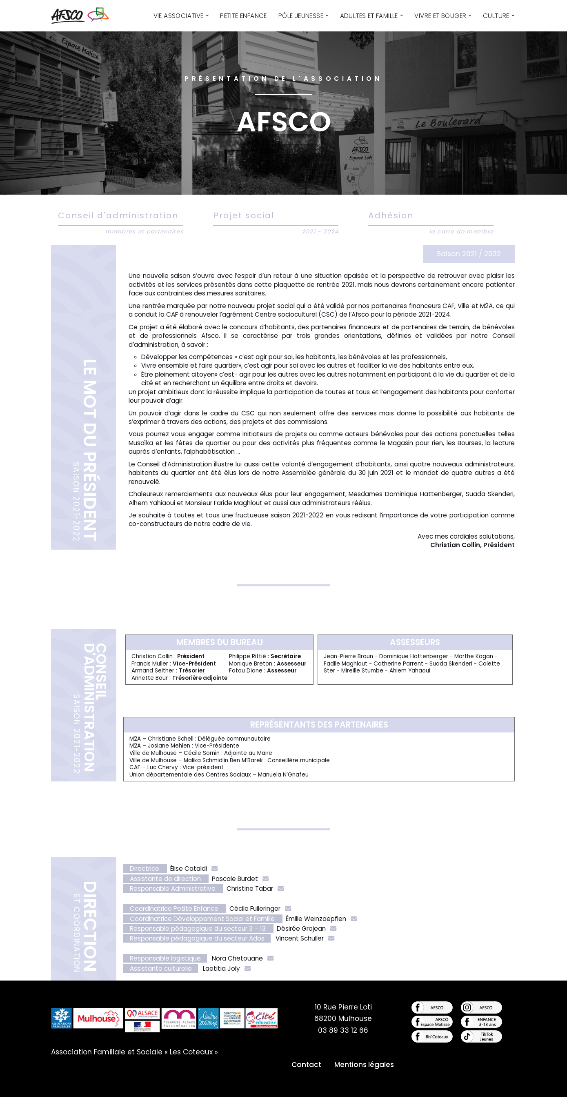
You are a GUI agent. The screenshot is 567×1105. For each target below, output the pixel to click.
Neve (60, 1094)
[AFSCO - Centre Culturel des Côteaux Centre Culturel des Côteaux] (84, 15)
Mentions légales (364, 1073)
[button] (207, 15)
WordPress (139, 1094)
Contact (306, 1073)
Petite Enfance (243, 15)
